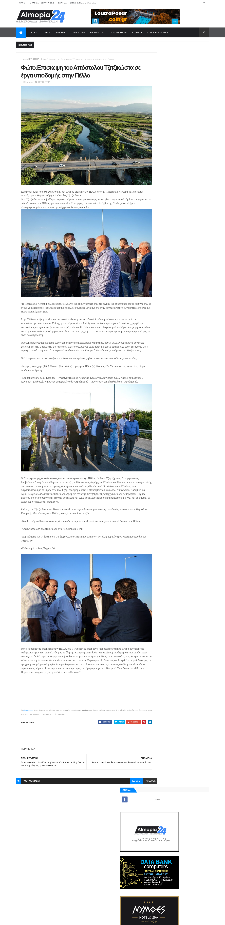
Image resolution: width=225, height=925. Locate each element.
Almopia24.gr (28, 701)
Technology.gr (67, 920)
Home (24, 59)
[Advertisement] (81, 727)
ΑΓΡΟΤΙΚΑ (61, 32)
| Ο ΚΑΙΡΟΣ (34, 3)
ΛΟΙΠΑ (136, 32)
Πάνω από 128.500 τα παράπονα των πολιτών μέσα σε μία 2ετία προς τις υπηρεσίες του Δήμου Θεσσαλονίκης (183, 337)
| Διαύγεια (62, 3)
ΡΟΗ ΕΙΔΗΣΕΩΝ (164, 412)
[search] (115, 799)
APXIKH (22, 3)
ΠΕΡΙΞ (46, 32)
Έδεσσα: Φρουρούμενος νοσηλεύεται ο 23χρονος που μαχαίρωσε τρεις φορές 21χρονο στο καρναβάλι (184, 350)
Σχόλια (194, 412)
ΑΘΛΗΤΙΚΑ (79, 32)
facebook (135, 771)
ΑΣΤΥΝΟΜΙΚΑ (119, 32)
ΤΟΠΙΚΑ (33, 32)
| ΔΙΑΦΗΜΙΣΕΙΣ (47, 3)
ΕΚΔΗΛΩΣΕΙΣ (98, 32)
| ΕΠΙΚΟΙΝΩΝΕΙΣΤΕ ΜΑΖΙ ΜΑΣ (82, 3)
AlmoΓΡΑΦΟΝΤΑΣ (157, 32)
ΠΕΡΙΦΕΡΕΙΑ (33, 59)
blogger (122, 771)
